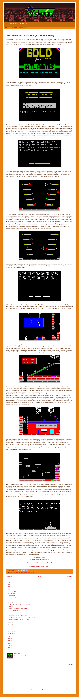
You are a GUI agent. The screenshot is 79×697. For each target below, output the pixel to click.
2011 (9, 645)
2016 (9, 589)
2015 (9, 636)
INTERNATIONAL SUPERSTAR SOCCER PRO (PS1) (21, 613)
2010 (9, 647)
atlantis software (13, 572)
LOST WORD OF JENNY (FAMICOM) (18, 615)
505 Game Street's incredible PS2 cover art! (39, 566)
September (11, 597)
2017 (9, 586)
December (11, 591)
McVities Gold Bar (23, 83)
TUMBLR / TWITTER (23, 27)
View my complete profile (20, 655)
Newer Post (9, 576)
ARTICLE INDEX (13, 27)
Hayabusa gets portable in (39, 562)
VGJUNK (18, 653)
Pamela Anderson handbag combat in (39, 559)
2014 (9, 638)
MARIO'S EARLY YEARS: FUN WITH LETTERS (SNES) (22, 617)
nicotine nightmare (21, 572)
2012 (9, 643)
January (11, 633)
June (10, 622)
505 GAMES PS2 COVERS (15, 610)
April (10, 626)
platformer (27, 572)
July (10, 602)
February (11, 631)
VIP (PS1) (11, 606)
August (11, 600)
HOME (6, 27)
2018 (9, 584)
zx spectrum (32, 572)
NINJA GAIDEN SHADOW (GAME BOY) (19, 608)
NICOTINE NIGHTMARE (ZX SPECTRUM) (19, 604)
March (11, 629)
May (10, 624)
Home (39, 576)
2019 (9, 582)
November (11, 593)
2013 (9, 640)
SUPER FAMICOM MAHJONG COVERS (19, 619)
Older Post (70, 576)
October (11, 595)
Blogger (45, 689)
